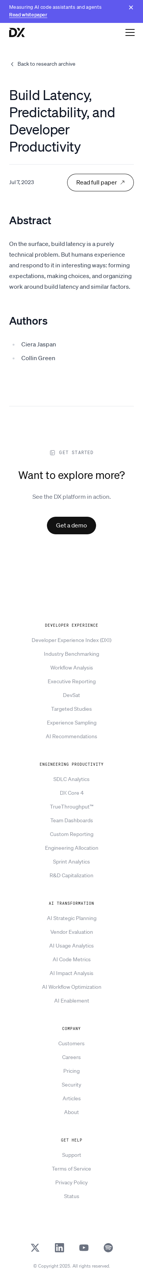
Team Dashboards (71, 820)
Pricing (71, 1070)
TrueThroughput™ (71, 806)
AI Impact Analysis (71, 973)
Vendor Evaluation (71, 931)
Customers (71, 1043)
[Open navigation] (130, 32)
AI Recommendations (71, 736)
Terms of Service (71, 1168)
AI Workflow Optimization (71, 986)
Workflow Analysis (71, 667)
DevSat (71, 695)
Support (71, 1154)
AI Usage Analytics (71, 945)
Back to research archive (42, 63)
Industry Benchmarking (71, 653)
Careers (71, 1057)
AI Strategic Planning (71, 918)
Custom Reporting (71, 834)
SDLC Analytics (71, 779)
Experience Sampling (71, 722)
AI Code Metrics (72, 959)
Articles (72, 1098)
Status (71, 1196)
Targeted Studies (71, 708)
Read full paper (100, 182)
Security (71, 1084)
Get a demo (71, 525)
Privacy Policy (71, 1182)
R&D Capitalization (71, 875)
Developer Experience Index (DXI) (71, 640)
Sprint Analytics (71, 861)
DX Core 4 (72, 792)
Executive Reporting (72, 681)
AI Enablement (71, 1000)
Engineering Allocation (71, 847)
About (71, 1112)
